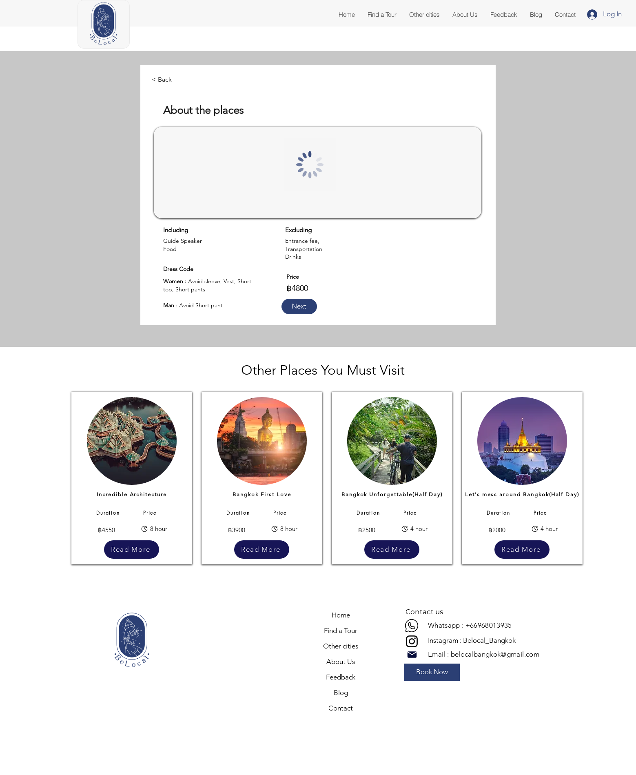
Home (341, 615)
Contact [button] (340, 708)
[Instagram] (412, 641)
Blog (341, 692)
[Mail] (412, 654)
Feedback (340, 677)
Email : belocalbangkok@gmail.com (483, 654)
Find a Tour (340, 630)
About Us (340, 661)
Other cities (340, 646)
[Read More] (131, 549)
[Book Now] (432, 672)
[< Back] (162, 79)
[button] (565, 14)
